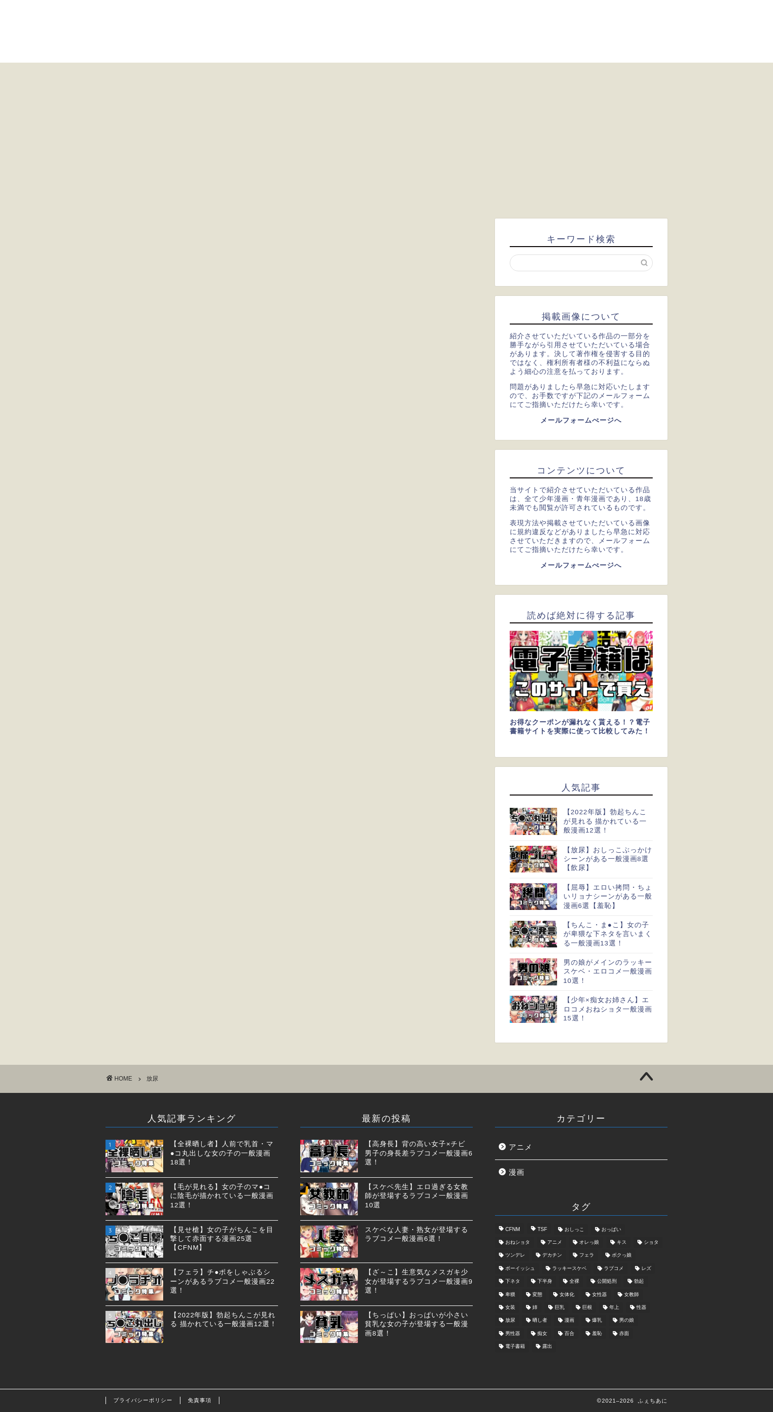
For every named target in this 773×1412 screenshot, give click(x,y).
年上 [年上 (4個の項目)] (614, 1307)
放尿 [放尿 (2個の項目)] (510, 1320)
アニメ (520, 1147)
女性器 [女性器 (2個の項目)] (599, 1294)
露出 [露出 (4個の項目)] (547, 1346)
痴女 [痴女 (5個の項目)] (542, 1333)
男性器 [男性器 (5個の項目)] (512, 1333)
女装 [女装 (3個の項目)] (510, 1307)
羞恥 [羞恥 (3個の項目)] (597, 1333)
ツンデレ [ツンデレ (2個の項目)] (515, 1255)
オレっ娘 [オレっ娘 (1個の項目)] (589, 1242)
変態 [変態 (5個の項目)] (537, 1294)
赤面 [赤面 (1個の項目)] (624, 1333)
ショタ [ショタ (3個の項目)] (651, 1242)
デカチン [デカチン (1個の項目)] (552, 1255)
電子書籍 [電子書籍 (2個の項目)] (515, 1346)
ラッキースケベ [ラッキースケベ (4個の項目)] (569, 1268)
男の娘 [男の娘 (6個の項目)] (626, 1320)
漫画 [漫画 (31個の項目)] (569, 1320)
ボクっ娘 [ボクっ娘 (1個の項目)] (622, 1255)
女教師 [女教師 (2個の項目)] (631, 1294)
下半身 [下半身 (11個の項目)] (544, 1281)
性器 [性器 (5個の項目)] (641, 1307)
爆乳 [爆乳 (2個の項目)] (597, 1320)
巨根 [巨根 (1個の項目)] (587, 1307)
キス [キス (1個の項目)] (622, 1242)
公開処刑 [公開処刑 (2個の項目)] (607, 1281)
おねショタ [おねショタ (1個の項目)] (517, 1242)
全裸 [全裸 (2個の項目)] (574, 1281)
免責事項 (199, 1400)
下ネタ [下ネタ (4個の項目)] (512, 1281)
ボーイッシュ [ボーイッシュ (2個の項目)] (520, 1268)
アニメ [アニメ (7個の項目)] (554, 1242)
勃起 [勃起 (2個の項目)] (639, 1281)
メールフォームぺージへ (581, 420)
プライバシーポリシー (143, 1400)
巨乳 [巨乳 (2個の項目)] (559, 1307)
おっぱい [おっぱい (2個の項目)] (611, 1229)
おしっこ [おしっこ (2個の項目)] (574, 1229)
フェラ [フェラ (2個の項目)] (586, 1255)
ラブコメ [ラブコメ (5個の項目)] (614, 1268)
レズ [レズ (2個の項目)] (646, 1268)
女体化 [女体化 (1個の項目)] (567, 1294)
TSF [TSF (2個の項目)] (542, 1229)
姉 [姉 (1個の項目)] (534, 1307)
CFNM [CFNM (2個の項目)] (512, 1229)
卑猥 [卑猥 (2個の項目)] (510, 1294)
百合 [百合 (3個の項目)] (569, 1333)
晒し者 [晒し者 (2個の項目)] (539, 1320)
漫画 (517, 1172)
